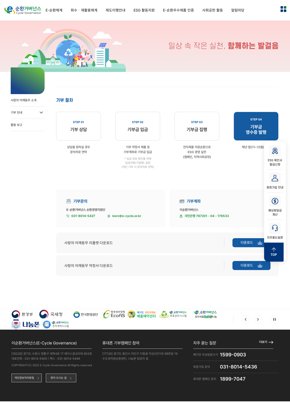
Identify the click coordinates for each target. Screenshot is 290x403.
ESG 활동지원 (144, 10)
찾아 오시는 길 (62, 379)
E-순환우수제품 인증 (178, 10)
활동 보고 (18, 123)
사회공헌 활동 (212, 10)
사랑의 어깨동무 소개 (25, 98)
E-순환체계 (54, 10)
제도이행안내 (115, 10)
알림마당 (237, 10)
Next (258, 321)
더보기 (263, 343)
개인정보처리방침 (25, 379)
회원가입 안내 (275, 180)
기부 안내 (33, 111)
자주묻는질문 (275, 232)
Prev (246, 321)
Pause (274, 321)
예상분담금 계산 (275, 206)
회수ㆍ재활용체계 (84, 10)
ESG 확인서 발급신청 (275, 154)
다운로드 (245, 244)
